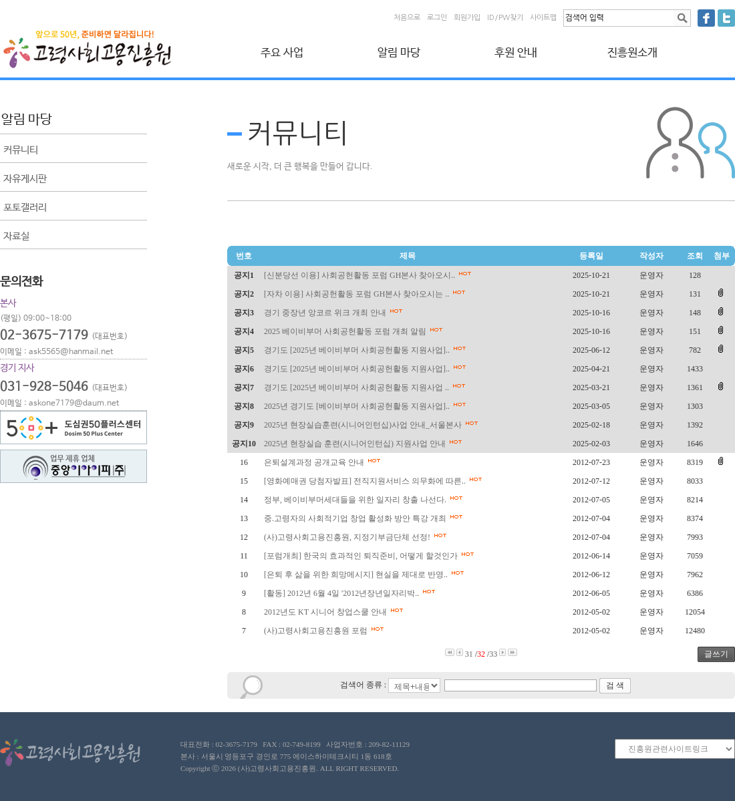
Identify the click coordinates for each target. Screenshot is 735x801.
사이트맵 (543, 17)
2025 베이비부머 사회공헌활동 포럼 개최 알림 (355, 331)
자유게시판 (25, 178)
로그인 (437, 17)
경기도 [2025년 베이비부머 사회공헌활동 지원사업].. (367, 350)
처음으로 (407, 17)
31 (469, 654)
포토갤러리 (25, 207)
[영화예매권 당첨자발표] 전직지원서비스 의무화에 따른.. (375, 481)
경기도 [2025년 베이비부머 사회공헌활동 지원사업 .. (366, 387)
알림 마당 (399, 53)
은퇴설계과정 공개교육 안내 (324, 462)
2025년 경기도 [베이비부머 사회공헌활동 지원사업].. (367, 406)
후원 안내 (515, 53)
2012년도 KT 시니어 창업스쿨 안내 (335, 612)
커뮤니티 (20, 150)
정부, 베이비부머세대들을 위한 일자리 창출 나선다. (365, 499)
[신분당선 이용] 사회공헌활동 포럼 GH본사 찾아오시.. (369, 275)
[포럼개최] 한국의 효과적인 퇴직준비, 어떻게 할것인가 (371, 555)
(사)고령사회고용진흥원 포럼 (326, 630)
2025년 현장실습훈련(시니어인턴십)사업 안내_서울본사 (373, 425)
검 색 (615, 685)
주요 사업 (282, 53)
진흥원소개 (632, 53)
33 (493, 654)
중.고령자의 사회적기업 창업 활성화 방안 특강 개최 (365, 518)
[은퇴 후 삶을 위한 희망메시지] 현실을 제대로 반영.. (366, 574)
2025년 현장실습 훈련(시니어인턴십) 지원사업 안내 (365, 443)
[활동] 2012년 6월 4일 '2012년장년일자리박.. (351, 593)
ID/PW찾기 (505, 17)
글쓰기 (716, 654)
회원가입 (467, 17)
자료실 (16, 236)
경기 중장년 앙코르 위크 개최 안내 (335, 312)
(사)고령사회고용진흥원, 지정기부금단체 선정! (357, 537)
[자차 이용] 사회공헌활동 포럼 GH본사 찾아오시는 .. (366, 294)
